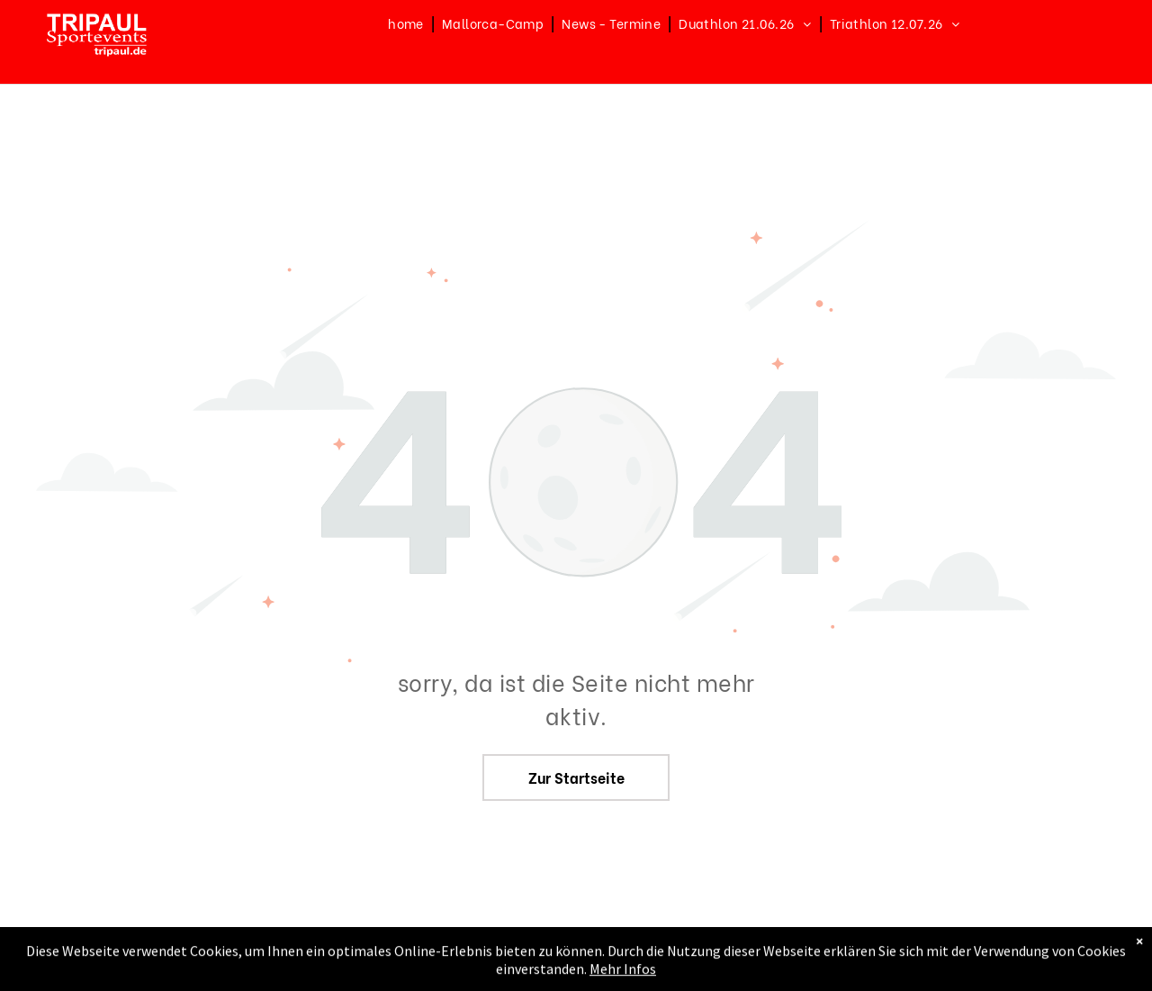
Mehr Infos (623, 980)
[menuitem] (408, 23)
